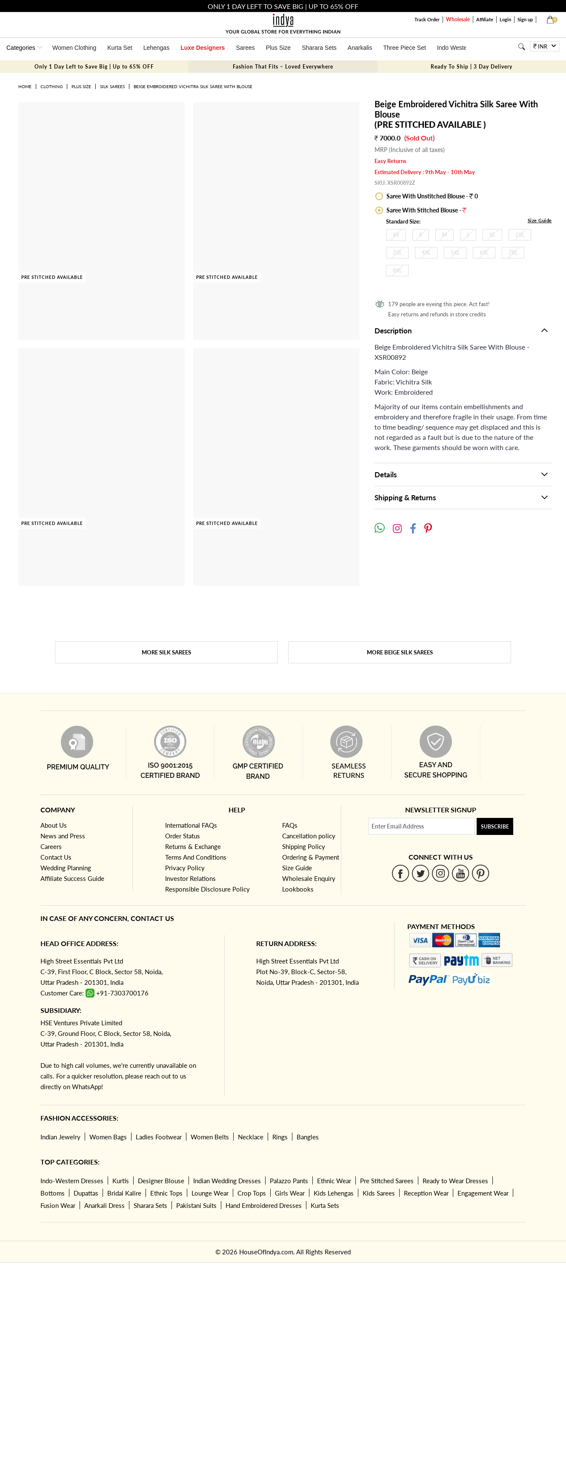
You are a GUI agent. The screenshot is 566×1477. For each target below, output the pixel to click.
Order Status (182, 836)
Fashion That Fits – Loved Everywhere (283, 66)
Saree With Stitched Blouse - (425, 210)
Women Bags (108, 1137)
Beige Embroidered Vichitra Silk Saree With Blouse (193, 86)
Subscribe (495, 826)
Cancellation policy (308, 836)
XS (396, 235)
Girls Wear (290, 1193)
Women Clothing (74, 47)
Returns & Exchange (193, 846)
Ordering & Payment (310, 857)
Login (505, 19)
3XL (397, 253)
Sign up (525, 19)
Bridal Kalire (124, 1193)
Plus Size (278, 47)
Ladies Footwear (159, 1137)
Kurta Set (119, 47)
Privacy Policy (185, 868)
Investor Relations (190, 878)
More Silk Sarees (166, 652)
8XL (397, 270)
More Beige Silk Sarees (400, 652)
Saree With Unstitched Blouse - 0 (431, 196)
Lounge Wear (210, 1193)
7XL (513, 253)
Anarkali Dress (104, 1205)
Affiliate (484, 19)
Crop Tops (251, 1193)
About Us (53, 825)
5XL (455, 253)
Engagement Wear (483, 1193)
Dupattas (86, 1193)
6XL (484, 253)
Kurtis (120, 1180)
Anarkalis (360, 47)
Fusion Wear (57, 1205)
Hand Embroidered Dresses (264, 1205)
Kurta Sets (325, 1205)
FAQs (289, 825)
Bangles (308, 1137)
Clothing (51, 86)
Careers (51, 846)
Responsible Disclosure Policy (207, 889)
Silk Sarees (112, 86)
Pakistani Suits (196, 1205)
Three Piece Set (404, 47)
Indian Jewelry (60, 1137)
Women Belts (210, 1137)
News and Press (62, 836)
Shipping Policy (303, 846)
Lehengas (156, 47)
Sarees (245, 47)
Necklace (250, 1137)
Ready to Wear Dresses (455, 1180)
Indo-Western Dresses (71, 1180)
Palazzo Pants (289, 1180)
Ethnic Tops (166, 1193)
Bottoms (52, 1193)
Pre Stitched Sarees (387, 1180)
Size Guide (540, 220)
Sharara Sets (319, 47)
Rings (280, 1137)
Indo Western (454, 47)
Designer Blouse (161, 1180)
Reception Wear (426, 1193)
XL (492, 235)
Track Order (427, 19)
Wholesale (458, 19)
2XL (519, 235)
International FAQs (191, 825)
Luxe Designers (202, 47)
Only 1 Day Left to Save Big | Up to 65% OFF (94, 66)
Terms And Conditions (195, 857)
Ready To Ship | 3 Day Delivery (471, 66)
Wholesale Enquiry (308, 878)
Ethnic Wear (334, 1180)
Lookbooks (298, 889)
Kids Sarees (379, 1193)
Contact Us (55, 857)
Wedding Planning (65, 868)
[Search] (521, 46)
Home (24, 86)
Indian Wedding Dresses (227, 1180)
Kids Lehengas (334, 1193)
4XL (426, 253)
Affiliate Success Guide (72, 878)
